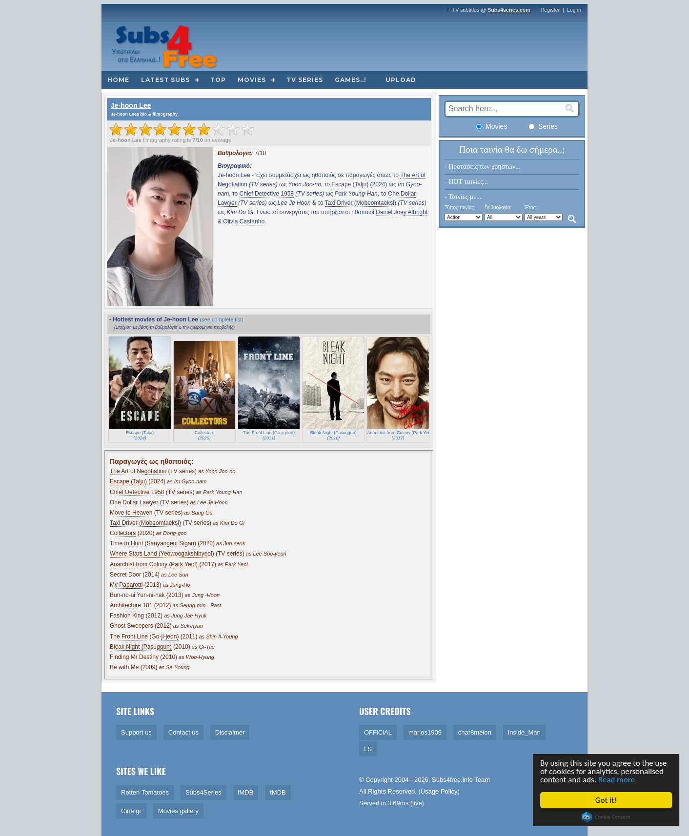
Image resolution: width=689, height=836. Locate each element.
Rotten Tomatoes (145, 792)
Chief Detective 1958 (267, 193)
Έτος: (531, 207)
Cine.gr (131, 811)
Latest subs (165, 79)
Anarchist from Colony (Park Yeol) (154, 564)
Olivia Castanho (243, 221)
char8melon (474, 732)
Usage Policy (439, 791)
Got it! (607, 800)
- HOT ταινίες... (466, 181)
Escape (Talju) (349, 184)
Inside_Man (524, 732)
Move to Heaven (131, 512)
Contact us (183, 732)
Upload (400, 79)
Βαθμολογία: (498, 207)
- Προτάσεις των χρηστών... (483, 166)
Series (543, 126)
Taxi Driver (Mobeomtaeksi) (360, 202)
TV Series (304, 79)
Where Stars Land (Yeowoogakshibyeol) (162, 553)
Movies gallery (178, 811)
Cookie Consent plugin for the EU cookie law (607, 817)
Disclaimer (230, 732)
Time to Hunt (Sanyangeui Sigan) (153, 543)
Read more (617, 780)
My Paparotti (126, 584)
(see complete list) (221, 319)
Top (218, 79)
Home (118, 79)
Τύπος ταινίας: (460, 207)
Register (550, 10)
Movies (252, 79)
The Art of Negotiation (138, 471)
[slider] (182, 129)
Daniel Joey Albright (401, 212)
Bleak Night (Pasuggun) (141, 646)
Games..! (350, 79)
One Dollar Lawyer (134, 502)
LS (368, 749)
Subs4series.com (508, 10)
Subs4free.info (452, 779)
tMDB (278, 792)
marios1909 (425, 732)
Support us (136, 732)
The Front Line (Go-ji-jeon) (144, 636)
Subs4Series (203, 792)
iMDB (246, 792)
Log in (574, 10)
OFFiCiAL (378, 732)
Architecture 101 (131, 605)
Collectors (123, 533)
